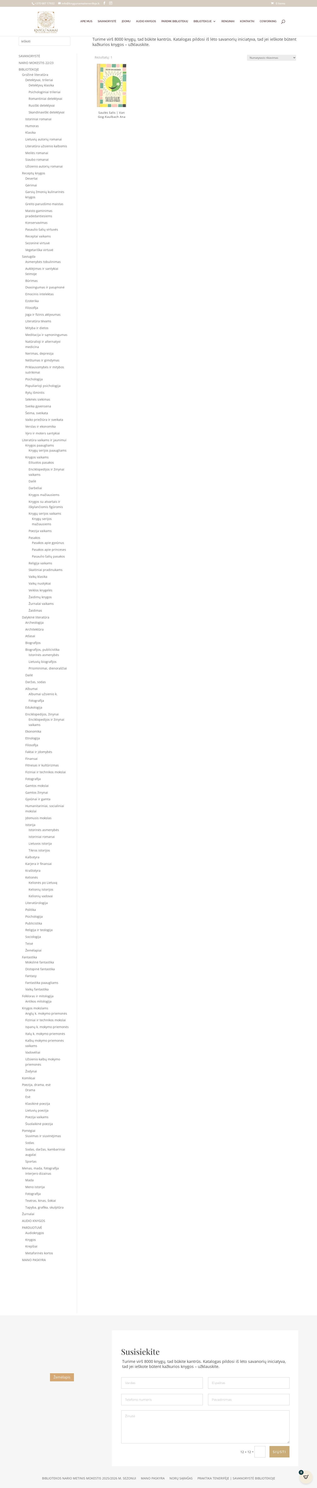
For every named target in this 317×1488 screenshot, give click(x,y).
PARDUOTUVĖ (32, 1227)
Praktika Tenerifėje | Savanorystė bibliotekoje (236, 1478)
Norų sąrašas (181, 1478)
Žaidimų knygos (40, 597)
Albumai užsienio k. (43, 694)
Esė (27, 1097)
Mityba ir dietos (36, 328)
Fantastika (29, 957)
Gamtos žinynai (36, 792)
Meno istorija (35, 1187)
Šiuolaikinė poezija (39, 1124)
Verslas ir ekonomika (40, 426)
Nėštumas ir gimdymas (42, 360)
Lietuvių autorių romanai (43, 139)
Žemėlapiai (33, 950)
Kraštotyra (33, 870)
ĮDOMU (126, 21)
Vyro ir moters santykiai (42, 433)
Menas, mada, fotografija (40, 1168)
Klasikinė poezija (37, 1103)
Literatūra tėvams (38, 321)
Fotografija (36, 700)
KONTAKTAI (247, 21)
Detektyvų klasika (41, 85)
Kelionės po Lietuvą (43, 883)
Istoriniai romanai (38, 119)
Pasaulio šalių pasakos (48, 556)
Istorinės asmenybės (44, 655)
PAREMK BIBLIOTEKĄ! (174, 21)
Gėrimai (31, 185)
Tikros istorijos (39, 850)
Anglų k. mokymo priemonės (46, 1013)
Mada (29, 1180)
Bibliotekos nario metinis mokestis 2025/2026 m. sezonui (89, 1478)
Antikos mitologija (38, 1001)
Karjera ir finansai (38, 864)
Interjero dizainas (38, 1173)
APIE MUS (86, 21)
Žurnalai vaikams (41, 604)
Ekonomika (33, 731)
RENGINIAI (227, 21)
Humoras (32, 126)
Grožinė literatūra (35, 75)
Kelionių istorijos (41, 889)
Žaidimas (35, 610)
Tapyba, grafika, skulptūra (44, 1207)
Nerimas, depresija (39, 353)
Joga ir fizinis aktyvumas (43, 314)
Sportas (31, 1161)
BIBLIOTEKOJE (203, 21)
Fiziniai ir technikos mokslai (45, 772)
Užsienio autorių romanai (44, 166)
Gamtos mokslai (37, 786)
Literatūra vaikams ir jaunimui (44, 440)
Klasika (30, 132)
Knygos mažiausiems (44, 495)
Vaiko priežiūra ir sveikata (44, 420)
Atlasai (30, 636)
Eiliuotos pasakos (41, 462)
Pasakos (34, 538)
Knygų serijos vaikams (45, 513)
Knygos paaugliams (39, 445)
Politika (30, 910)
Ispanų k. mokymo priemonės (47, 1027)
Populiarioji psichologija (43, 386)
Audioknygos (34, 1233)
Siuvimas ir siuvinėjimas (43, 1136)
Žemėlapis (61, 1377)
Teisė (29, 943)
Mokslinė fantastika (39, 962)
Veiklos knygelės (40, 590)
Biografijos (33, 643)
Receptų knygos (33, 173)
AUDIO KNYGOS (146, 21)
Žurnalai (28, 1214)
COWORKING (268, 21)
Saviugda (28, 256)
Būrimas (31, 281)
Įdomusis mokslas (38, 818)
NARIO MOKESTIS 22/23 (36, 63)
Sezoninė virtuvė (37, 243)
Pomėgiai (28, 1131)
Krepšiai (31, 1246)
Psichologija (34, 379)
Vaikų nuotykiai (40, 583)
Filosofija (31, 308)
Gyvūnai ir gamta (37, 799)
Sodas (29, 1143)
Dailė (32, 481)
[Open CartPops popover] (306, 1477)
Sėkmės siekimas (37, 399)
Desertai (31, 178)
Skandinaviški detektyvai (47, 112)
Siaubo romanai (37, 159)
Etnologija (32, 738)
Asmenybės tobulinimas (43, 262)
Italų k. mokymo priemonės (45, 1034)
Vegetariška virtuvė (39, 250)
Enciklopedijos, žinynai (42, 714)
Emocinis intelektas (39, 294)
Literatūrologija (36, 903)
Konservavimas (36, 223)
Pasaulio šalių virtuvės (41, 229)
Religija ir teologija (39, 930)
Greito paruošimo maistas (44, 204)
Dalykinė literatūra (35, 617)
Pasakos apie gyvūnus (48, 543)
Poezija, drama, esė (36, 1085)
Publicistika (33, 923)
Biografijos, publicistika (42, 649)
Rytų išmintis (34, 392)
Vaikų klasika (38, 576)
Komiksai (28, 1078)
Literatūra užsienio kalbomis (46, 146)
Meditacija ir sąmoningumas (46, 335)
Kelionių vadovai (41, 896)
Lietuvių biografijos (43, 662)
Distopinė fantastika (40, 969)
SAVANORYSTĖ (107, 21)
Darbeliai (35, 488)
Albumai (31, 689)
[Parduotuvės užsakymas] (271, 58)
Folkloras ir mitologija (37, 996)
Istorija (30, 825)
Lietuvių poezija (36, 1110)
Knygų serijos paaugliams (47, 450)
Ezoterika (32, 301)
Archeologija (34, 622)
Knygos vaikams (37, 457)
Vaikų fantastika (37, 989)
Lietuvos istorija (40, 843)
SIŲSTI (279, 1452)
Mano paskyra (153, 1478)
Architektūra (34, 629)
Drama (30, 1090)
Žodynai (31, 1071)
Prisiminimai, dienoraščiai (48, 668)
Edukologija (33, 707)
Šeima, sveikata (36, 413)
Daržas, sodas (35, 682)
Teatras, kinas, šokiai (40, 1200)
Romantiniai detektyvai (45, 99)
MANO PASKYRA (34, 1260)
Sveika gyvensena (38, 406)
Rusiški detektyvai (42, 105)
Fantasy (31, 976)
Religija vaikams (40, 563)
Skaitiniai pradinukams (46, 570)
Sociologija (33, 937)
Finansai (31, 759)
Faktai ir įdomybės (38, 752)
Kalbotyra (32, 857)
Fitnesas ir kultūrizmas (42, 765)
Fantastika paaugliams (41, 983)
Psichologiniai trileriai (45, 92)
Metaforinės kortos (39, 1253)
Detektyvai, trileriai (39, 80)
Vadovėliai (32, 1052)
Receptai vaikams (38, 236)
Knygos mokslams (35, 1008)
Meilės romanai (36, 153)
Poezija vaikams (40, 531)
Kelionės (31, 877)
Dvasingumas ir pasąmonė (45, 287)
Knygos (30, 1240)
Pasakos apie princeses (49, 549)
